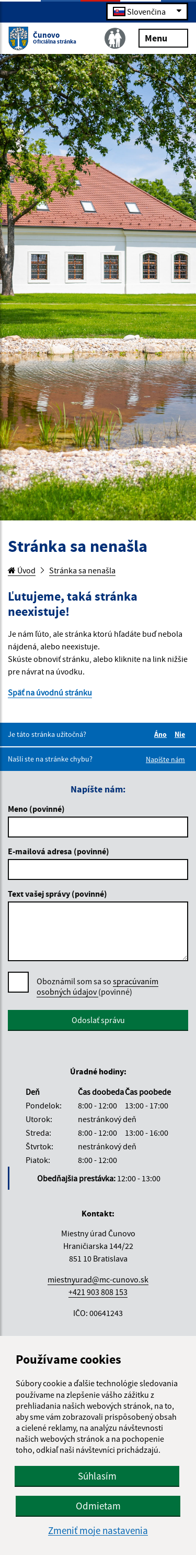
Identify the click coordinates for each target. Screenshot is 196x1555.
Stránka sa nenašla (82, 570)
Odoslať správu (98, 1020)
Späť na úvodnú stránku (50, 692)
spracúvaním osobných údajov (97, 986)
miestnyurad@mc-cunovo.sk (98, 1279)
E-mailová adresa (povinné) (58, 851)
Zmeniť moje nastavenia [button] (98, 1531)
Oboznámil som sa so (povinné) (97, 986)
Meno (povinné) (36, 808)
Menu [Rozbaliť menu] (163, 37)
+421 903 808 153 (98, 1292)
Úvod (22, 570)
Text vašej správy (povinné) (57, 893)
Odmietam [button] (98, 1505)
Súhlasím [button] (97, 1476)
